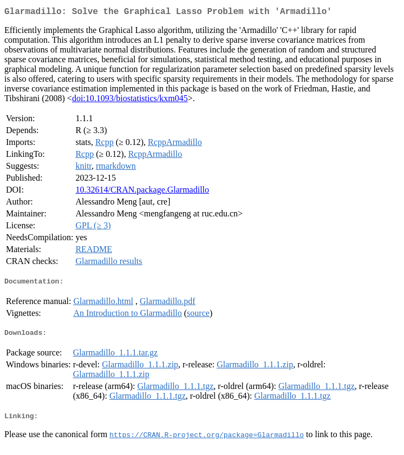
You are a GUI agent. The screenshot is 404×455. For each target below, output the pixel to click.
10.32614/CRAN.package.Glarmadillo (142, 191)
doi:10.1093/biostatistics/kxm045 (130, 100)
